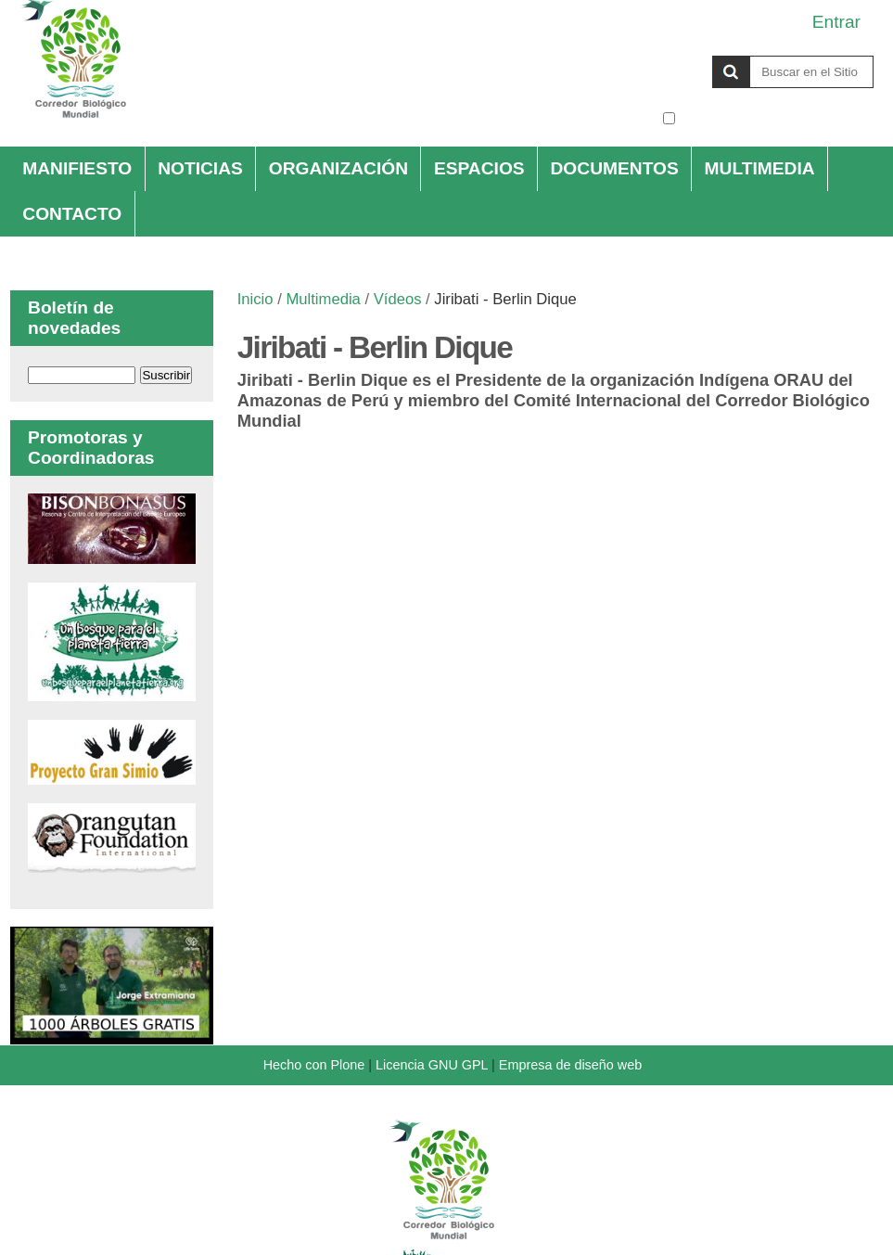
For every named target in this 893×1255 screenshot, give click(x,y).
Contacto (71, 214)
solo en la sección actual (777, 118)
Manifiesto (77, 168)
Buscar (661, 55)
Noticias (200, 168)
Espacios (479, 168)
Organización (338, 168)
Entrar (836, 22)
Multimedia (760, 168)
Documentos (615, 168)
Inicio (255, 299)
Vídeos (398, 299)
